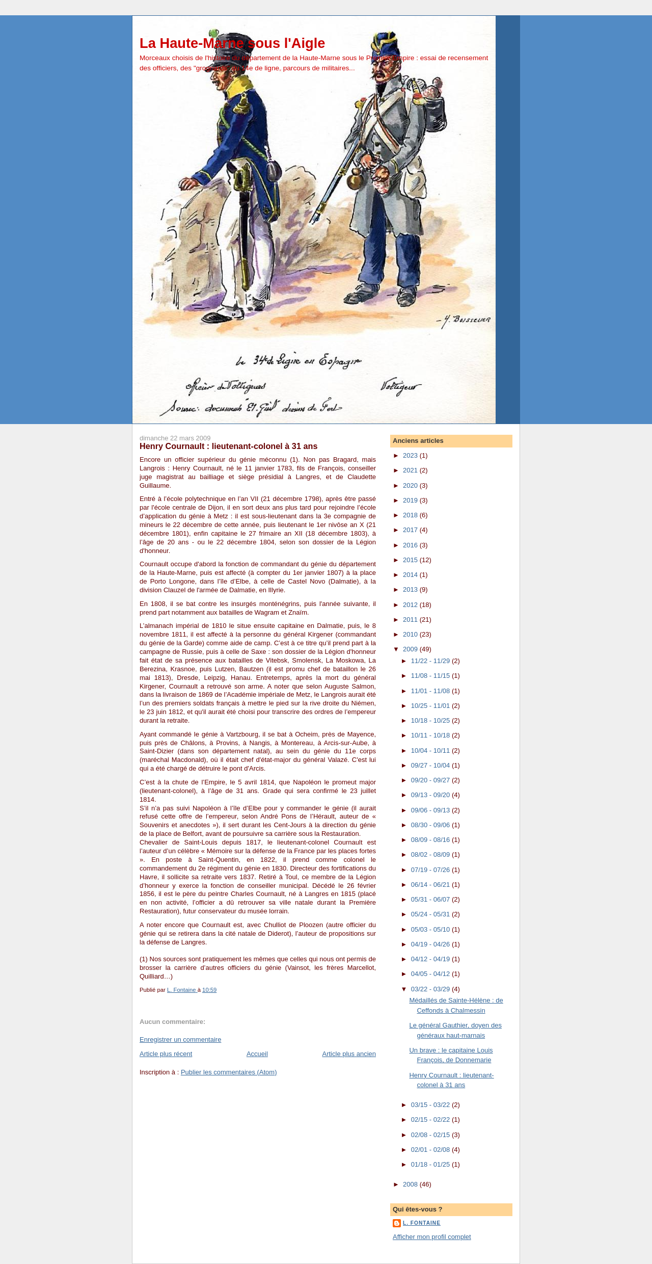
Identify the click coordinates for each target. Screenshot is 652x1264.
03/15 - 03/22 (431, 1105)
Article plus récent (166, 1054)
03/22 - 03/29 (431, 989)
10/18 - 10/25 (431, 720)
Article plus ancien (349, 1054)
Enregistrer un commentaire (180, 1039)
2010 (411, 634)
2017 (411, 530)
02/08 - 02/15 (431, 1135)
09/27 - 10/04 (431, 765)
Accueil (257, 1054)
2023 (411, 455)
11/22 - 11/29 (431, 661)
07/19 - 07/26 (431, 870)
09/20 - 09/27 (431, 780)
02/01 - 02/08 (431, 1149)
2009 (411, 649)
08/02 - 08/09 (431, 854)
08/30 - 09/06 (431, 825)
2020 (411, 485)
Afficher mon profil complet (432, 1237)
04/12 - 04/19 (431, 959)
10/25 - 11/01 (431, 705)
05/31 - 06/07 (431, 899)
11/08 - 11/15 (431, 675)
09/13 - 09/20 (431, 795)
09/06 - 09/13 (431, 810)
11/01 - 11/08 (431, 691)
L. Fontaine (422, 1223)
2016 (411, 545)
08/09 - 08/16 (431, 840)
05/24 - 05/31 (431, 914)
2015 (411, 560)
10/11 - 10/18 (431, 735)
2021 (411, 470)
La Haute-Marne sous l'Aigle (232, 43)
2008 (411, 1184)
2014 (411, 574)
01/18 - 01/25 (431, 1164)
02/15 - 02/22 (431, 1119)
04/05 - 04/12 (431, 974)
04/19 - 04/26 (431, 944)
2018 (411, 515)
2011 (411, 619)
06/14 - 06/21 (431, 884)
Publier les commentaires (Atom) (229, 1072)
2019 (411, 500)
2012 (411, 605)
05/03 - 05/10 (431, 929)
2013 (411, 589)
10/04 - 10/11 (431, 750)
